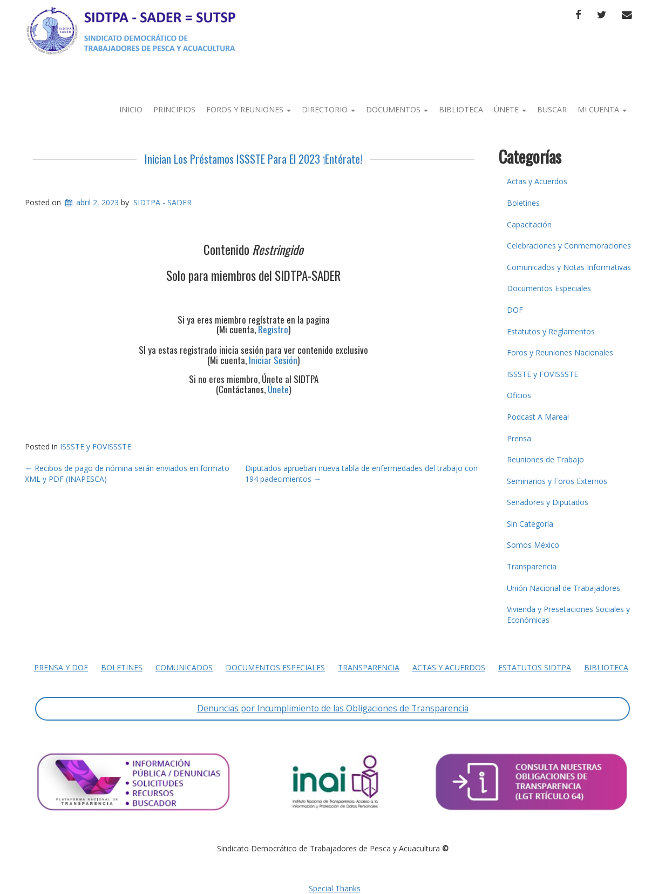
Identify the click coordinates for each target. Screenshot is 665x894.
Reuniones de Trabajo (545, 459)
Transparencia (532, 566)
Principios (174, 109)
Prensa (519, 438)
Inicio (130, 109)
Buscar (552, 109)
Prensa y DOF (61, 667)
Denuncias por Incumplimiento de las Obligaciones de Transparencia (333, 708)
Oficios (519, 395)
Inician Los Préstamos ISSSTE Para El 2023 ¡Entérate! (253, 159)
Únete (510, 109)
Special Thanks (335, 888)
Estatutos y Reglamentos (551, 331)
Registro (273, 329)
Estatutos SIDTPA (534, 667)
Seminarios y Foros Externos (557, 481)
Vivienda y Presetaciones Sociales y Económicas (568, 614)
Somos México (533, 545)
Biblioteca (461, 109)
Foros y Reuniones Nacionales (560, 352)
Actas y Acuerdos (537, 181)
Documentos (397, 109)
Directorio (328, 109)
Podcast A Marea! (538, 417)
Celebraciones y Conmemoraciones (569, 245)
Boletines (523, 203)
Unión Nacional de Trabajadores (563, 588)
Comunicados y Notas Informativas (569, 267)
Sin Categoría (530, 524)
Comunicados (184, 667)
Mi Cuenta (602, 109)
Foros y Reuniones (248, 109)
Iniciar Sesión (273, 360)
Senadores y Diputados (547, 502)
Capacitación (529, 224)
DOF (515, 310)
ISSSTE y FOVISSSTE (95, 446)
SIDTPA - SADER (162, 202)
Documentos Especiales (549, 288)
